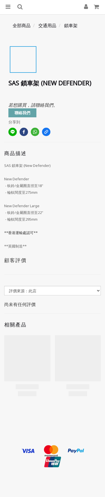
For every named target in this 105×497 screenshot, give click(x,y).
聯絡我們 (22, 112)
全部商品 (22, 25)
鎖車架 (71, 25)
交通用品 (47, 25)
